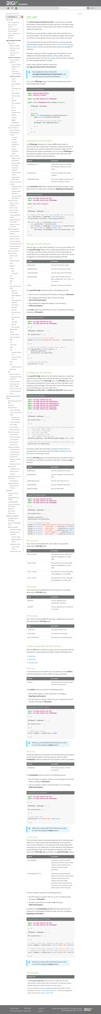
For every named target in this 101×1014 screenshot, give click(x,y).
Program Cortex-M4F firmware (16, 178)
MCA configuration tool (16, 296)
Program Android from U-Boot (16, 164)
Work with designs (12, 407)
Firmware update (16, 537)
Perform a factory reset (16, 388)
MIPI (13, 271)
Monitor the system (15, 236)
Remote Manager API (16, 85)
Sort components (14, 439)
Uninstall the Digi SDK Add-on (15, 392)
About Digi (27, 1011)
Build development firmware (14, 134)
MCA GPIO (14, 307)
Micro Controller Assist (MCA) (15, 287)
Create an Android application (14, 61)
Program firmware (14, 156)
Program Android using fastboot (16, 159)
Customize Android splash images (16, 197)
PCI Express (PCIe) (14, 334)
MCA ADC (14, 310)
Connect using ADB (15, 381)
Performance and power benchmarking (14, 505)
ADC (11, 258)
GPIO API (14, 100)
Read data (32, 656)
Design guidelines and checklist (13, 498)
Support (40, 1011)
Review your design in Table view (15, 460)
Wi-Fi (11, 364)
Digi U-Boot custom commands (15, 533)
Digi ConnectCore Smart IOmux (13, 397)
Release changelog (14, 45)
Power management (15, 337)
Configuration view (14, 469)
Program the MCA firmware (16, 173)
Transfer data (33, 663)
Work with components (14, 432)
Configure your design (13, 447)
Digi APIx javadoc (50, 58)
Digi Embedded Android (13, 40)
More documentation (16, 1011)
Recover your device (13, 251)
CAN (11, 276)
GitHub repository (46, 993)
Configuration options (15, 544)
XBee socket (13, 369)
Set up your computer (14, 138)
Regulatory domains (17, 367)
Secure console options (15, 548)
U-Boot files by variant (15, 551)
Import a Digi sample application (16, 72)
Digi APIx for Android (15, 76)
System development (13, 127)
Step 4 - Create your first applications (14, 34)
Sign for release (14, 208)
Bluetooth (12, 266)
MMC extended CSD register (17, 540)
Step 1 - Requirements (13, 22)
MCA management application (16, 301)
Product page (14, 1008)
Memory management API (16, 111)
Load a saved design (15, 422)
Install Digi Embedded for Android (15, 144)
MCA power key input (16, 318)
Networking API (15, 93)
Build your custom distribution (14, 204)
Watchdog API (15, 122)
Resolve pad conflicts (15, 464)
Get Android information (16, 244)
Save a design (13, 424)
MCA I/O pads (15, 305)
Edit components (14, 442)
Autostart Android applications (16, 192)
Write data (32, 659)
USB (11, 350)
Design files (11, 508)
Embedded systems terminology (13, 519)
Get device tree (14, 444)
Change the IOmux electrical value (14, 456)
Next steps (10, 38)
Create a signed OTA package (15, 216)
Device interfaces (12, 253)
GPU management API (16, 104)
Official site (27, 1008)
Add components (14, 434)
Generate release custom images (14, 211)
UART (11, 347)
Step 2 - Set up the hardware (12, 26)
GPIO (11, 281)
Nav (93, 8)
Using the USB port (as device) (16, 358)
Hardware (9, 490)
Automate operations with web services (15, 247)
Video (11, 362)
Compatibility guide (13, 502)
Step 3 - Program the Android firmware (13, 30)
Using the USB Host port (17, 353)
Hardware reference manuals (13, 494)
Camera (12, 268)
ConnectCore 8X (12, 13)
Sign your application (15, 125)
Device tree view (14, 471)
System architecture (15, 130)
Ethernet (12, 278)
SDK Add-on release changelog (15, 49)
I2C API (13, 108)
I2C (10, 283)
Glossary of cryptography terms (14, 524)
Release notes (11, 43)
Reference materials (13, 527)
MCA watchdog (15, 327)
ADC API (14, 79)
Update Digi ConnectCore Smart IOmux (14, 477)
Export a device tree (15, 429)
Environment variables (15, 529)
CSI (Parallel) (15, 273)
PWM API (14, 115)
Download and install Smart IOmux (15, 402)
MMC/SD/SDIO (13, 329)
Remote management (13, 229)
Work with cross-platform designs (16, 418)
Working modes (12, 466)
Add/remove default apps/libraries (17, 188)
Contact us (41, 1008)
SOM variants (11, 513)
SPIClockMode (54, 451)
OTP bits (12, 332)
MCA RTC (14, 324)
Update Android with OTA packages (15, 221)
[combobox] (72, 8)
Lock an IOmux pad (14, 452)
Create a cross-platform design (16, 414)
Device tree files (14, 255)
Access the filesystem (15, 241)
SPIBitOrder (64, 451)
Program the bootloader (15, 169)
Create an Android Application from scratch (16, 67)
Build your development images (15, 151)
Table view (12, 474)
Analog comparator (15, 261)
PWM (11, 339)
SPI (10, 342)
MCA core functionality (15, 292)
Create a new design (15, 410)
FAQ (9, 372)
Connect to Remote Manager (14, 232)
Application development (14, 57)
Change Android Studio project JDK (15, 378)
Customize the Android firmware (15, 183)
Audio (11, 263)
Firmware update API (16, 97)
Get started (9, 20)
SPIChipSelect (31, 454)
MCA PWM (14, 322)
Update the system (14, 238)
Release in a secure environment (15, 225)
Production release (13, 200)
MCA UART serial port (16, 313)
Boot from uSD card (15, 374)
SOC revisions (11, 511)
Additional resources (13, 483)
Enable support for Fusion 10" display (14, 385)
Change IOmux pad (14, 449)
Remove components (15, 437)
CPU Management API (16, 90)
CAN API (14, 81)
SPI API (13, 120)
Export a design (14, 427)
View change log (14, 481)
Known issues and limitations (14, 54)
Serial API (14, 117)
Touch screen (13, 345)
